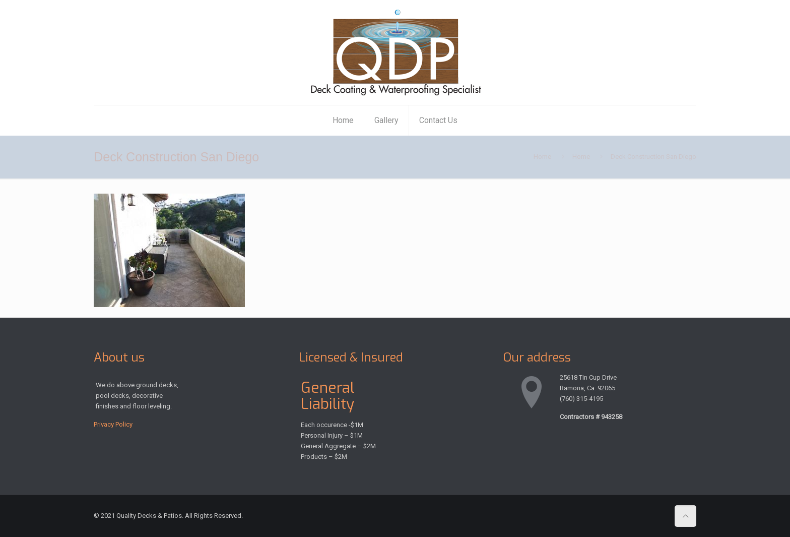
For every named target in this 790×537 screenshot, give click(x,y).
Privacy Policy (113, 424)
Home (542, 156)
